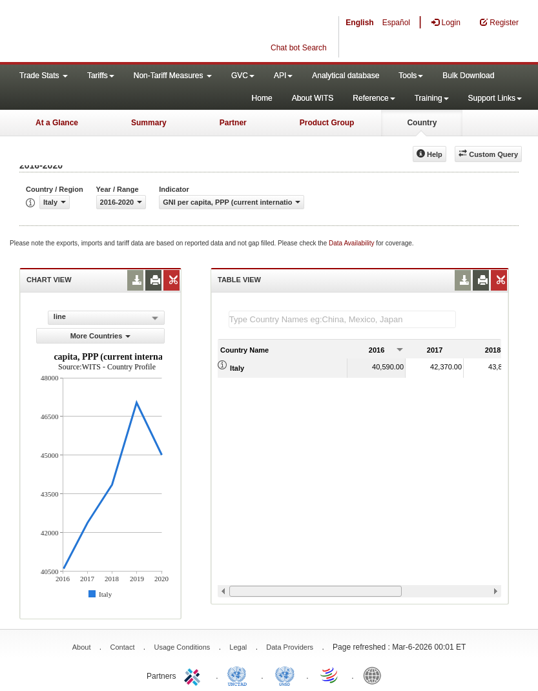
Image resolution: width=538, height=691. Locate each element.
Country (422, 122)
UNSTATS (285, 675)
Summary (149, 122)
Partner (233, 122)
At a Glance (57, 122)
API (283, 75)
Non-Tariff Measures (173, 75)
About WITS (313, 98)
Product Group (327, 122)
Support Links (495, 98)
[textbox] (342, 319)
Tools (410, 75)
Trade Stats (43, 75)
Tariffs (100, 75)
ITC (194, 675)
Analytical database (345, 75)
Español (396, 22)
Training (432, 98)
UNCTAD (240, 675)
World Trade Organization (330, 675)
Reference (374, 98)
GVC (242, 75)
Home (262, 98)
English (359, 22)
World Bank (375, 675)
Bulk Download (468, 75)
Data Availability (352, 243)
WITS (129, 32)
